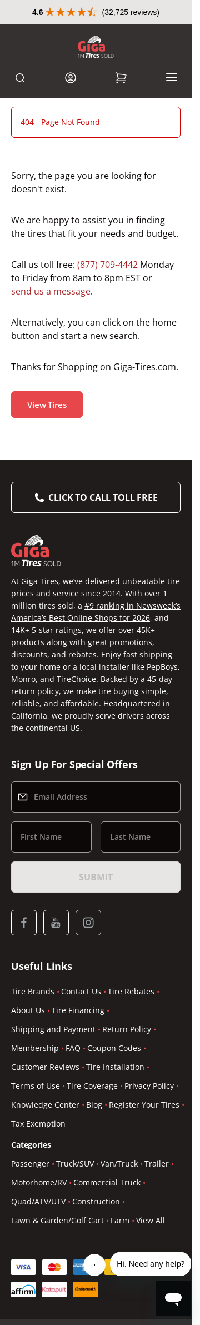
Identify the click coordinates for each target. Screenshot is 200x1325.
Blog (94, 1104)
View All (150, 1220)
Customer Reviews (45, 1067)
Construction (96, 1201)
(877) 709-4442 (107, 264)
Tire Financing (78, 1010)
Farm (120, 1220)
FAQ (73, 1048)
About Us (28, 1010)
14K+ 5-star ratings (46, 630)
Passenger (30, 1163)
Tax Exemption (38, 1123)
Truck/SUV (75, 1163)
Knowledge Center (45, 1104)
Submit (95, 877)
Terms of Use (35, 1085)
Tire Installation (115, 1067)
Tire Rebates (131, 991)
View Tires (47, 404)
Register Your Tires (144, 1104)
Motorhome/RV (39, 1182)
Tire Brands (32, 991)
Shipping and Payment (53, 1029)
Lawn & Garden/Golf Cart (57, 1220)
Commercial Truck (107, 1182)
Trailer (156, 1163)
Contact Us (81, 991)
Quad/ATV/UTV (38, 1201)
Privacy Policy (149, 1085)
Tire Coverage (92, 1085)
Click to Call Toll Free (102, 497)
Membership (35, 1048)
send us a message (51, 291)
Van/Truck (119, 1163)
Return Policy (126, 1029)
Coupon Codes (114, 1048)
